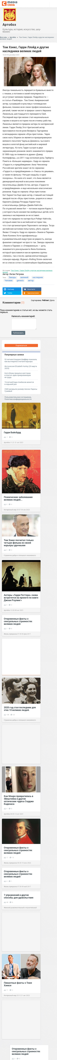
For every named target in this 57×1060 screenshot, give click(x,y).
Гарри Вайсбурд (12, 432)
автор (31, 280)
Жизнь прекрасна (10, 634)
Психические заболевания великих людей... (18, 498)
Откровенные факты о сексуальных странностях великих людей (18, 621)
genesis (20, 280)
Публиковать (18, 333)
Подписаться (21, 345)
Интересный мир (10, 510)
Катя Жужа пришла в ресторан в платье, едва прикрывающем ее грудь (18, 375)
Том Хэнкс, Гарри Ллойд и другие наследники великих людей (27, 38)
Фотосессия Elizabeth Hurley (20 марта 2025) (21, 367)
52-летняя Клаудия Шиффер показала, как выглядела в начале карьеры (21, 360)
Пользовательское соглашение (18, 397)
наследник (38, 277)
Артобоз (9, 24)
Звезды (12, 277)
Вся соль (3, 37)
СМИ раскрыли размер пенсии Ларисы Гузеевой (21, 390)
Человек (8, 280)
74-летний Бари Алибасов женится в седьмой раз (19, 383)
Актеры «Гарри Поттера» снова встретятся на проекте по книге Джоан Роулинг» (21, 597)
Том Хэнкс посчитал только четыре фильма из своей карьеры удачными (19, 543)
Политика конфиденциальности (18, 399)
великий (24, 277)
